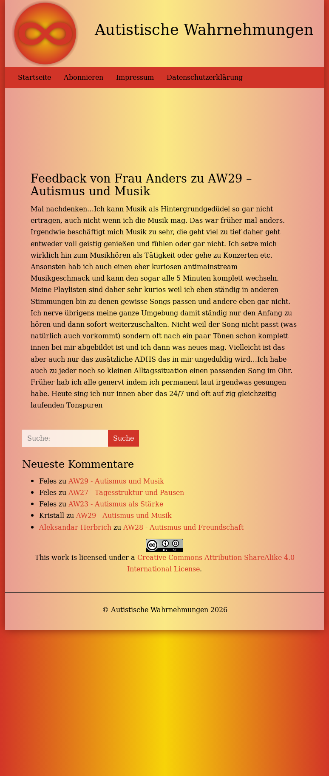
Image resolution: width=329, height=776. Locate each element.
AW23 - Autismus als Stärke (115, 504)
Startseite (34, 77)
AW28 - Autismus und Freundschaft (183, 527)
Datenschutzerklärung (205, 77)
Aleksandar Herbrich (75, 527)
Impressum (135, 77)
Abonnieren (83, 77)
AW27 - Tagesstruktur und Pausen (126, 492)
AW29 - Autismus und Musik (116, 481)
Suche (123, 438)
